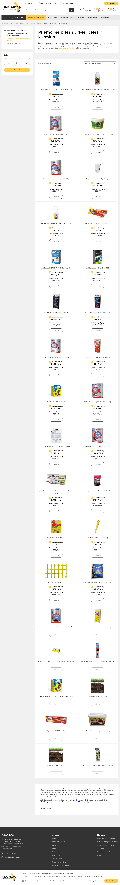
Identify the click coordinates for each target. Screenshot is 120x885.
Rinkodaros (65, 881)
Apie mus (55, 838)
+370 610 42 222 (30, 3)
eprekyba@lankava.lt (68, 3)
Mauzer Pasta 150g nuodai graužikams (97, 357)
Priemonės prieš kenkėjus (33, 23)
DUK (99, 855)
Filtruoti (17, 70)
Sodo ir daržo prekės (16, 23)
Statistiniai (51, 881)
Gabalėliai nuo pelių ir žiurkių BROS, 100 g (97, 402)
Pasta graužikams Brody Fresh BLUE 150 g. (98, 491)
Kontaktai (56, 848)
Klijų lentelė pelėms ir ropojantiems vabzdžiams (56, 446)
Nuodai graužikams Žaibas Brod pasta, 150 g (97, 582)
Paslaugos (52, 18)
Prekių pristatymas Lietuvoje (107, 842)
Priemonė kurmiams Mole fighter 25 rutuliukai (98, 134)
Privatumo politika (104, 852)
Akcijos (81, 18)
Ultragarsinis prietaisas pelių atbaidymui (97, 179)
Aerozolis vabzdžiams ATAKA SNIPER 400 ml (98, 765)
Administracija (57, 859)
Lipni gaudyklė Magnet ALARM (56, 538)
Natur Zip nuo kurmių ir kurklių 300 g (98, 731)
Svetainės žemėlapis (59, 862)
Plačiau (56, 635)
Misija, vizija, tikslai (58, 842)
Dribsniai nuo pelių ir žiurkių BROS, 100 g (97, 446)
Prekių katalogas (15, 18)
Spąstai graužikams (13, 43)
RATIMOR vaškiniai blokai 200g (56, 402)
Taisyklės (100, 848)
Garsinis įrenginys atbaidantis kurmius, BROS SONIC (98, 661)
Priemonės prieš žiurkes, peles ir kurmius (56, 23)
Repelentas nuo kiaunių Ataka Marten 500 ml (56, 223)
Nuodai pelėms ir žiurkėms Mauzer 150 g (97, 627)
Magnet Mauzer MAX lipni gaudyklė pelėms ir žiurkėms (56, 661)
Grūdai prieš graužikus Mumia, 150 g (56, 312)
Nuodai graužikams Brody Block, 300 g (97, 268)
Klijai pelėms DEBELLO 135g (56, 731)
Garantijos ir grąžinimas (105, 845)
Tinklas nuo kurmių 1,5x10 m (98, 696)
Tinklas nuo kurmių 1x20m (56, 582)
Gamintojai (92, 18)
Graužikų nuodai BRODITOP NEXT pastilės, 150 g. (56, 90)
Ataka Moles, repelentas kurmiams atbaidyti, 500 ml (98, 90)
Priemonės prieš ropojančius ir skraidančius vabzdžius (17, 34)
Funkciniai (38, 881)
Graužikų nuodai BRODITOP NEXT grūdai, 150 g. (56, 268)
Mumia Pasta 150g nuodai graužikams (97, 312)
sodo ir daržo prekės (73, 802)
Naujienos (105, 18)
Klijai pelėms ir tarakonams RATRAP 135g (97, 223)
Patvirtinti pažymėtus (93, 881)
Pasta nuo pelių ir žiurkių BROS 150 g (56, 134)
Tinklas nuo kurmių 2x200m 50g (97, 538)
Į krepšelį (56, 107)
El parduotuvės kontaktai (62, 865)
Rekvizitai (55, 852)
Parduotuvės (57, 855)
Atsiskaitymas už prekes (106, 838)
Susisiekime (112, 3)
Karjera (55, 845)
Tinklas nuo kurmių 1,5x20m (56, 765)
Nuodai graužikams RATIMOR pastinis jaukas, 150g (56, 696)
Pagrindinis (5, 23)
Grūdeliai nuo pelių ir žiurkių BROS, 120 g (56, 357)
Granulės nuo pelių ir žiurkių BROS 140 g (56, 179)
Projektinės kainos (36, 18)
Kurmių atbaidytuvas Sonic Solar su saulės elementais (56, 627)
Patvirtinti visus (111, 881)
